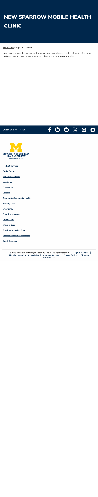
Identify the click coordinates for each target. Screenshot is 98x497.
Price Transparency (11, 214)
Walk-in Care (9, 225)
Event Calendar (10, 241)
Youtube (66, 129)
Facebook (49, 129)
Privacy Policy (70, 255)
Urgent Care (8, 219)
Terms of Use (49, 257)
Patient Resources (11, 176)
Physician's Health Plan (14, 230)
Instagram (84, 129)
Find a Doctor (9, 171)
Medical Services (10, 166)
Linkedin (57, 129)
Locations (7, 182)
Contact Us (8, 187)
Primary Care (9, 203)
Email (92, 130)
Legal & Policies (80, 253)
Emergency (8, 208)
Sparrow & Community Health (17, 198)
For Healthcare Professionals (16, 235)
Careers (6, 192)
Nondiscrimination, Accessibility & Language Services (34, 255)
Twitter (75, 129)
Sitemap (85, 255)
